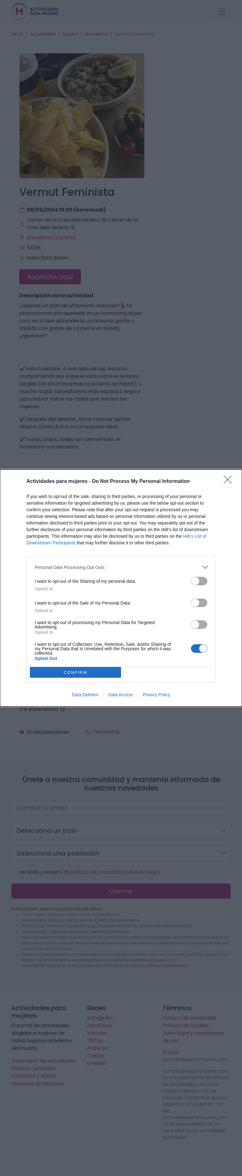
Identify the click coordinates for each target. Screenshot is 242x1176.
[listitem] (121, 567)
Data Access (120, 694)
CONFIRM (75, 672)
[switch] (199, 581)
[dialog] (121, 588)
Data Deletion (85, 694)
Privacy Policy (156, 694)
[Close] (230, 482)
